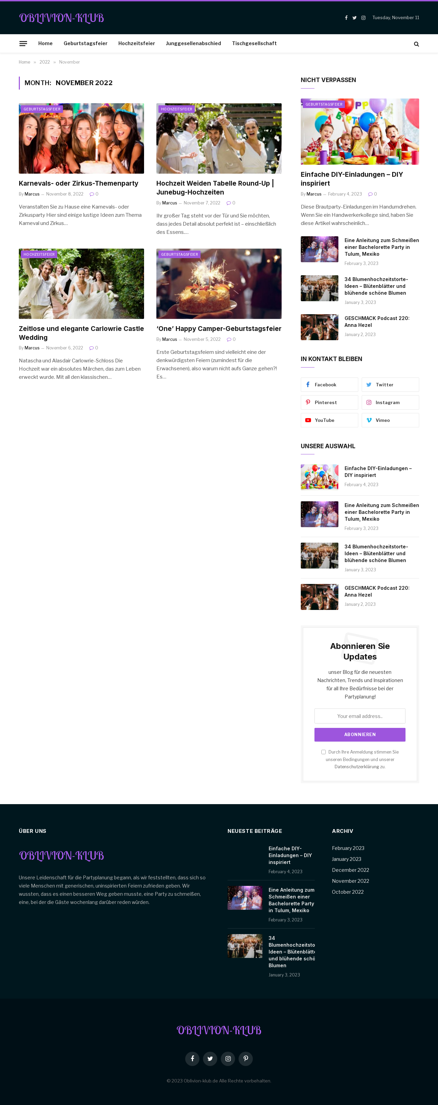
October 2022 (348, 892)
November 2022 (350, 881)
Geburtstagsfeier (85, 43)
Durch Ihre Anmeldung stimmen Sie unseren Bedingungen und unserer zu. (360, 759)
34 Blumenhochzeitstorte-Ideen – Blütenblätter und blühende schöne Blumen (376, 286)
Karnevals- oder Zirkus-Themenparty (78, 183)
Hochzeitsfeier (136, 43)
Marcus (32, 194)
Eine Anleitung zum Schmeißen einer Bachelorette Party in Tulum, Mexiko (382, 247)
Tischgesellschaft (254, 43)
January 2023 (346, 859)
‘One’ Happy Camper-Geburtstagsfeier (219, 329)
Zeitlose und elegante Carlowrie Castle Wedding (81, 333)
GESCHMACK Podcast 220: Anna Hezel (377, 321)
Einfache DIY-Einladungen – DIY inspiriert (352, 179)
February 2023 (348, 848)
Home (45, 43)
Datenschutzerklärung (357, 766)
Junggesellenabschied (193, 43)
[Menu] (23, 43)
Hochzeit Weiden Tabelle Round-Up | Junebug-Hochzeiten (215, 187)
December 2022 (350, 870)
